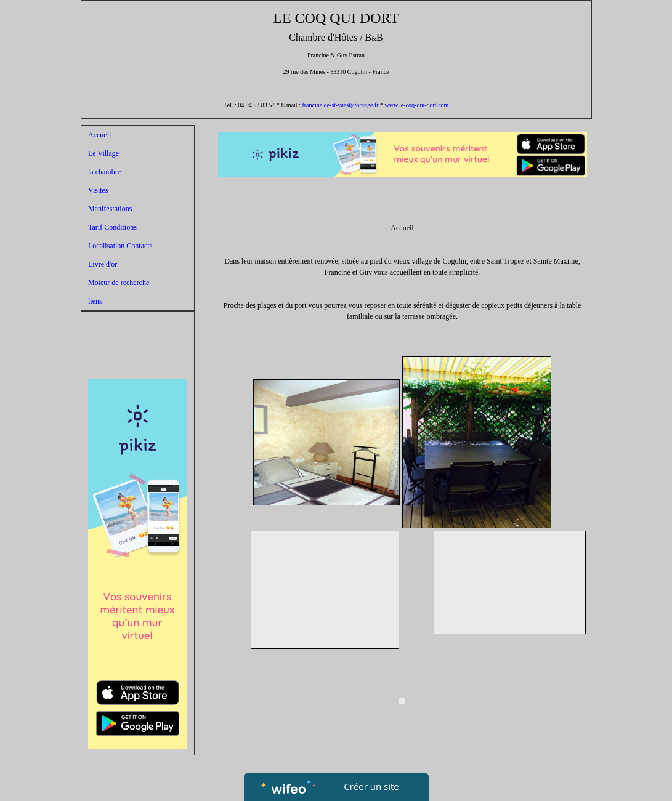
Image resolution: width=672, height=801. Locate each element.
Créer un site (371, 786)
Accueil (99, 135)
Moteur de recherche (118, 282)
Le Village (103, 153)
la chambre (104, 171)
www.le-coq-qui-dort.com (417, 105)
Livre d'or (102, 264)
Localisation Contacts (120, 245)
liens (95, 301)
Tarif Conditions (112, 227)
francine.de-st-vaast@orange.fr (340, 105)
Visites (98, 190)
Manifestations (110, 208)
